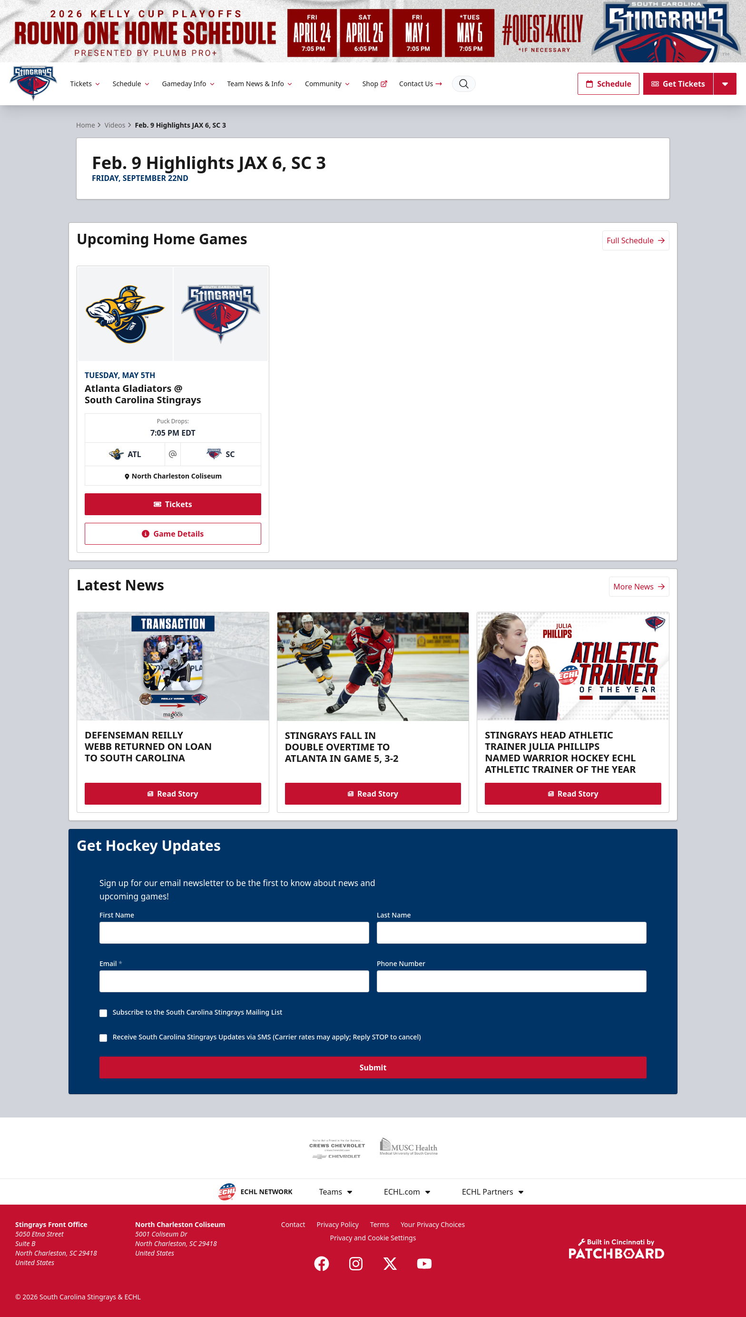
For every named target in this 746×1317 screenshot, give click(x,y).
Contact (293, 1224)
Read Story (172, 793)
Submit (373, 1068)
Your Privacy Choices (433, 1224)
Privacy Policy (338, 1224)
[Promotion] (373, 31)
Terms (379, 1224)
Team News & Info (260, 83)
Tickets (85, 83)
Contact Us (420, 83)
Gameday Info (189, 83)
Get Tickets (678, 84)
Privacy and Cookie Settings (373, 1237)
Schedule (132, 83)
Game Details (173, 534)
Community (328, 83)
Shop (375, 83)
